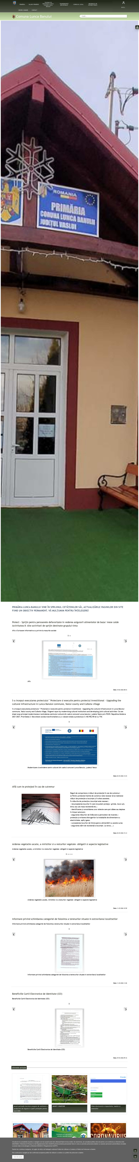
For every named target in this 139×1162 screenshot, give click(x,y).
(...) (112, 826)
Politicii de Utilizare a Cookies (66, 1149)
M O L (123, 7)
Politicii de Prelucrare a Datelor (86, 1149)
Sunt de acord (18, 1157)
